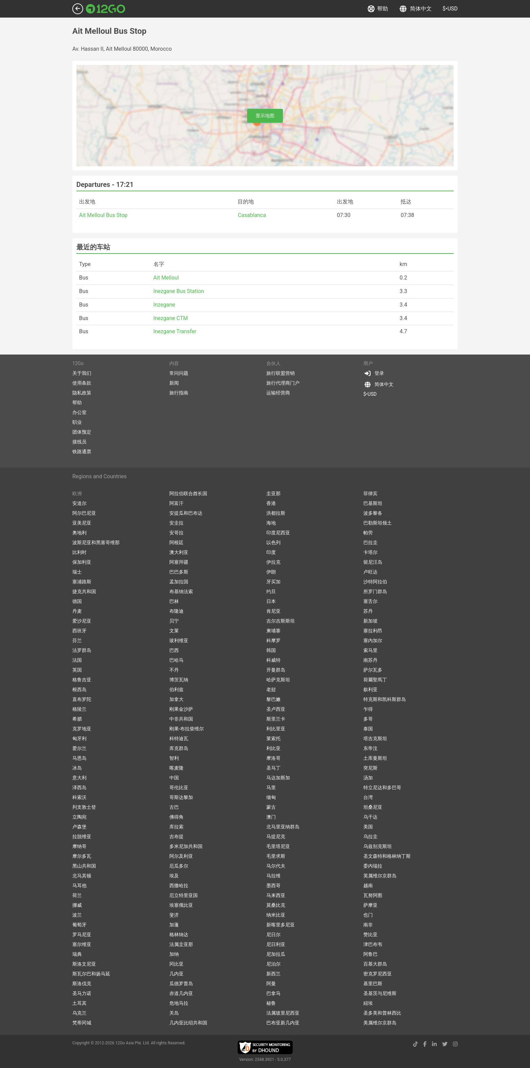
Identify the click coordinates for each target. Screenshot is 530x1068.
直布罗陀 (81, 699)
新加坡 (370, 621)
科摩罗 (273, 640)
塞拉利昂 (372, 630)
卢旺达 (370, 572)
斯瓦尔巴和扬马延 (91, 973)
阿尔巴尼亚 (84, 513)
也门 (368, 915)
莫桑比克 (275, 905)
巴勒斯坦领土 (377, 523)
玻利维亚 (178, 640)
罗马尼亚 (81, 934)
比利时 (79, 552)
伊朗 (271, 572)
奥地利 (79, 532)
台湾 (368, 797)
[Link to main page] (105, 9)
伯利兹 (176, 689)
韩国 (271, 650)
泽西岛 (79, 787)
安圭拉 (176, 523)
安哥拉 (176, 532)
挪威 (77, 905)
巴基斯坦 (372, 503)
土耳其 (79, 1003)
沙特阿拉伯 (375, 581)
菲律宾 (370, 493)
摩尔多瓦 (81, 856)
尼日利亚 (275, 944)
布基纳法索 (181, 591)
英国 (77, 670)
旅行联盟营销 (280, 373)
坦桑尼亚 (372, 807)
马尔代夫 (275, 866)
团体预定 (81, 432)
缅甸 (271, 797)
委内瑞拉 (372, 866)
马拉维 (273, 875)
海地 (271, 523)
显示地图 (265, 115)
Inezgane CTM (170, 318)
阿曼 (271, 983)
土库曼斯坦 (375, 758)
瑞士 (77, 572)
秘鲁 (271, 1003)
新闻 (174, 383)
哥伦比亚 (178, 787)
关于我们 (81, 373)
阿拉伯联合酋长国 (188, 493)
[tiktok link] (415, 1044)
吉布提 (176, 836)
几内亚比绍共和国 (188, 1022)
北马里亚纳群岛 (282, 826)
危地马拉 (178, 1003)
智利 (174, 758)
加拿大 (176, 699)
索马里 (370, 650)
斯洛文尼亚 (84, 964)
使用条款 (81, 383)
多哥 (368, 719)
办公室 (79, 412)
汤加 (368, 777)
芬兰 (77, 640)
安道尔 (79, 503)
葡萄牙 (79, 924)
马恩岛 (79, 758)
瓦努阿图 (372, 895)
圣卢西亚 (275, 709)
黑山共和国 (84, 866)
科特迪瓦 (178, 738)
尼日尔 (273, 934)
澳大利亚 (178, 552)
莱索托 (273, 738)
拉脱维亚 (81, 836)
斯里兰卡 (275, 719)
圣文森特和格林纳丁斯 (387, 856)
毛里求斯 (275, 856)
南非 (368, 924)
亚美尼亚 (81, 523)
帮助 (378, 8)
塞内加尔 (372, 640)
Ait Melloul (166, 277)
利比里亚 (275, 728)
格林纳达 (178, 934)
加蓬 (174, 924)
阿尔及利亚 (181, 856)
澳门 (271, 817)
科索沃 (79, 797)
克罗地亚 (81, 728)
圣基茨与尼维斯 (379, 993)
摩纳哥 (79, 846)
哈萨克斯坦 (278, 679)
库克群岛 (178, 748)
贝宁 (174, 621)
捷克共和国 (84, 591)
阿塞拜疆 (178, 562)
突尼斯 (370, 768)
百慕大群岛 (375, 964)
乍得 (368, 709)
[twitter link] (445, 1044)
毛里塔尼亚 (278, 846)
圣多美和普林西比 (382, 1013)
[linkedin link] (434, 1044)
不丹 (174, 670)
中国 (174, 777)
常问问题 (178, 373)
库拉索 (176, 826)
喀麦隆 (176, 768)
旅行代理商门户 (282, 383)
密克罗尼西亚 (377, 973)
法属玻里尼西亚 (282, 1013)
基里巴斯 (372, 983)
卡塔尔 (370, 552)
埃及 (174, 875)
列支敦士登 (84, 807)
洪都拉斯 (275, 513)
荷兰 (77, 895)
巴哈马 (176, 660)
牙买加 (273, 581)
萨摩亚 (370, 905)
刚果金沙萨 (181, 709)
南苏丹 (370, 660)
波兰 (77, 915)
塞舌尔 (370, 601)
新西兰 (273, 973)
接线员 (79, 441)
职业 (77, 422)
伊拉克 (273, 562)
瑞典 (77, 954)
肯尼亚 (273, 611)
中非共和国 (181, 719)
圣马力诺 (81, 993)
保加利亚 (81, 562)
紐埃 (368, 1003)
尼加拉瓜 (275, 954)
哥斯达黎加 (181, 797)
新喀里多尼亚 (280, 924)
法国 (77, 660)
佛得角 (176, 817)
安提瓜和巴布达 (185, 513)
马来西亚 (275, 895)
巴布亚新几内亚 (282, 1022)
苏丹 (368, 611)
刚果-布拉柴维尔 (186, 728)
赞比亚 (370, 934)
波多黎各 (372, 513)
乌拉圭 (370, 836)
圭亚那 (273, 493)
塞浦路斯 (81, 581)
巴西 (174, 650)
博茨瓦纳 (178, 679)
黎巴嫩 (273, 699)
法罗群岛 (81, 650)
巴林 (174, 601)
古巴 (174, 807)
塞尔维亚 (81, 944)
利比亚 (273, 748)
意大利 (79, 777)
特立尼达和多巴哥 (382, 787)
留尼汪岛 (372, 562)
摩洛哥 (273, 758)
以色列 (273, 542)
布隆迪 (176, 611)
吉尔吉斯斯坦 (280, 621)
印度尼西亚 (278, 532)
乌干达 (370, 817)
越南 (368, 885)
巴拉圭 (370, 542)
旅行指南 (178, 392)
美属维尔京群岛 (379, 1022)
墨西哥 (273, 885)
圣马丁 (273, 768)
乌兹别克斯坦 (377, 846)
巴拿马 (273, 993)
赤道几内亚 (181, 993)
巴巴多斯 (178, 572)
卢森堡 (79, 826)
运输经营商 (278, 392)
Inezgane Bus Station (178, 291)
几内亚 (176, 973)
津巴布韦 (372, 944)
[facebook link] (425, 1044)
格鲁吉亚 (81, 679)
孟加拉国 (178, 581)
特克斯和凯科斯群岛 (384, 699)
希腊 (77, 719)
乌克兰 (79, 1013)
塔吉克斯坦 (375, 738)
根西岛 (79, 689)
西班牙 (79, 630)
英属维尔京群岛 (379, 875)
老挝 (271, 689)
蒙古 (271, 807)
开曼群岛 (275, 670)
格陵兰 (79, 709)
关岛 (174, 1013)
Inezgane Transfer (174, 331)
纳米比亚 (275, 915)
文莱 (174, 630)
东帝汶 (370, 748)
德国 (77, 601)
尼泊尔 (273, 964)
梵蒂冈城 (81, 1022)
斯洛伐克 (81, 983)
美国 (368, 826)
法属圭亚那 (181, 944)
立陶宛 (79, 817)
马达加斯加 (278, 777)
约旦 (271, 591)
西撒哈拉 (178, 885)
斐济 (174, 915)
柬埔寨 (273, 630)
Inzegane (164, 304)
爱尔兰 (79, 748)
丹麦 (77, 611)
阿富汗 (176, 503)
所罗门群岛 (375, 591)
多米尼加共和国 (185, 846)
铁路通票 (81, 451)
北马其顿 (81, 875)
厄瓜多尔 (178, 866)
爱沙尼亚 (81, 621)
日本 (271, 601)
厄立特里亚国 (183, 895)
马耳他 (79, 885)
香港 (271, 503)
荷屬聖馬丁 (375, 679)
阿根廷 (176, 542)
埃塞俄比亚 (181, 905)
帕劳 (368, 532)
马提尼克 (275, 836)
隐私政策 (81, 392)
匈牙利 (79, 738)
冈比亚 (176, 964)
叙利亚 (370, 689)
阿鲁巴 (370, 954)
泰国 (368, 728)
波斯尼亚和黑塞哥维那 (96, 542)
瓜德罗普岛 (181, 983)
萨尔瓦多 (372, 670)
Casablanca (252, 215)
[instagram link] (455, 1044)
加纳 (174, 954)
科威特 (273, 660)
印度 (271, 552)
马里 (271, 787)
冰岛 (77, 768)
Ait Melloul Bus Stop (103, 215)
